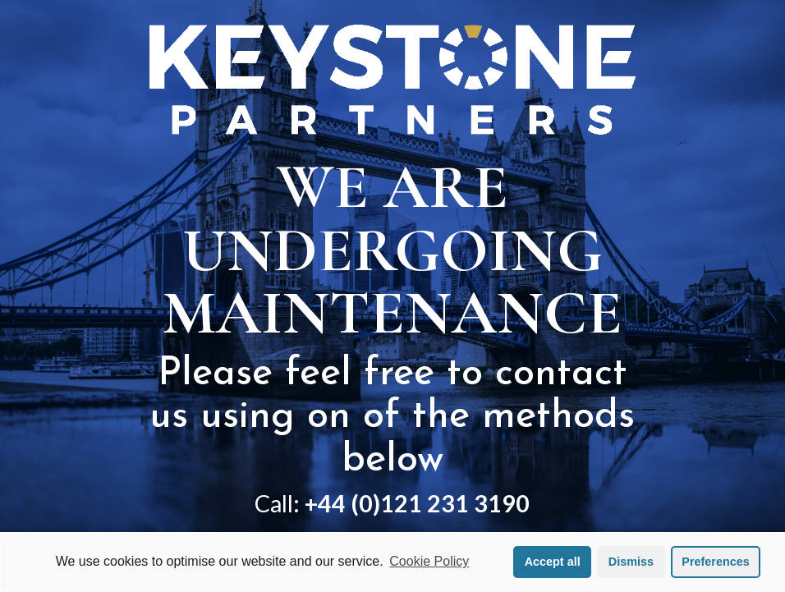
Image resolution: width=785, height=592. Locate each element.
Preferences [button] (715, 561)
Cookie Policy (429, 561)
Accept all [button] (553, 561)
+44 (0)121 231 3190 (417, 503)
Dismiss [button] (631, 561)
